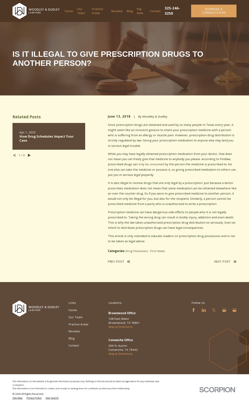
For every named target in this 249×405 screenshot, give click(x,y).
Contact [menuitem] (155, 11)
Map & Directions (120, 327)
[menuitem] (17, 398)
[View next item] (29, 155)
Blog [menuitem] (130, 11)
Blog (71, 338)
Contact (73, 345)
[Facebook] (194, 310)
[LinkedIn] (204, 310)
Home (72, 310)
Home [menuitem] (69, 11)
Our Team (75, 317)
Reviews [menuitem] (117, 11)
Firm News (157, 251)
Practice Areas (78, 324)
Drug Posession (137, 251)
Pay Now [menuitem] (140, 11)
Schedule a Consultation (214, 11)
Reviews (74, 331)
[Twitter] (214, 310)
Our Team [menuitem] (81, 11)
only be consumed (151, 164)
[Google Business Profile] (224, 310)
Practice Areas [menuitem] (97, 11)
